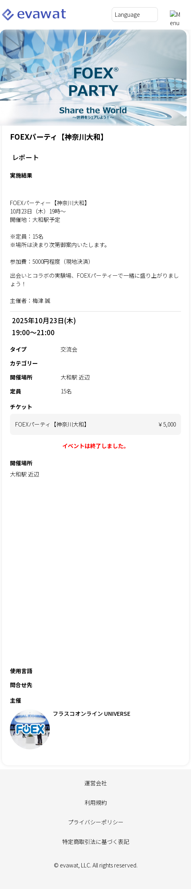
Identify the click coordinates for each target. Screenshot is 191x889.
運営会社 (96, 783)
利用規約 (96, 802)
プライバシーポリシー (96, 822)
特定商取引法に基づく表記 (95, 842)
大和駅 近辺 (24, 474)
